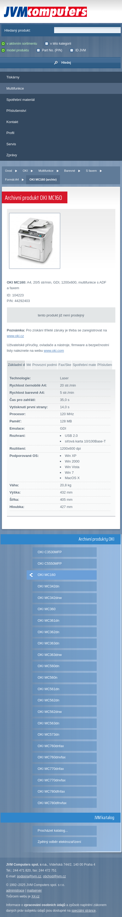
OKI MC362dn (48, 632)
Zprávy (11, 155)
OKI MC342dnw (50, 598)
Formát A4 (12, 179)
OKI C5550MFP (50, 563)
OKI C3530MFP (50, 552)
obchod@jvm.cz (54, 876)
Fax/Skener (65, 365)
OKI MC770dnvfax (52, 780)
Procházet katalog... (53, 830)
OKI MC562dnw (50, 712)
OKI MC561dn (48, 689)
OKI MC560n (47, 677)
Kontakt (12, 122)
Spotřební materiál (20, 100)
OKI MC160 (46, 575)
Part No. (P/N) (49, 50)
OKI (25, 170)
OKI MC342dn (48, 586)
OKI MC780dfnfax (51, 791)
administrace (15, 890)
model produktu (15, 50)
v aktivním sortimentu (19, 43)
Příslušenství (16, 111)
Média (29, 365)
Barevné (69, 170)
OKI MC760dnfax (51, 746)
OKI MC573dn (48, 734)
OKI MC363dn (48, 643)
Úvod (8, 170)
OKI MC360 (46, 609)
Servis (11, 144)
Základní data (16, 365)
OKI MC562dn (48, 700)
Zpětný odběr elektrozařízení (59, 842)
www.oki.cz (15, 336)
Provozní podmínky (44, 365)
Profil (10, 133)
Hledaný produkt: (18, 30)
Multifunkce (15, 88)
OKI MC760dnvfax (52, 757)
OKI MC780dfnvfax (52, 803)
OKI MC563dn (48, 723)
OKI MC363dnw (50, 655)
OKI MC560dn (48, 666)
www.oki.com (54, 351)
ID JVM (78, 50)
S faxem (91, 170)
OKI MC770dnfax (51, 769)
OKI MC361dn (48, 620)
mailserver (34, 890)
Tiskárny (12, 77)
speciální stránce (83, 910)
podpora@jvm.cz (29, 876)
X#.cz (35, 896)
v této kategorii (58, 43)
